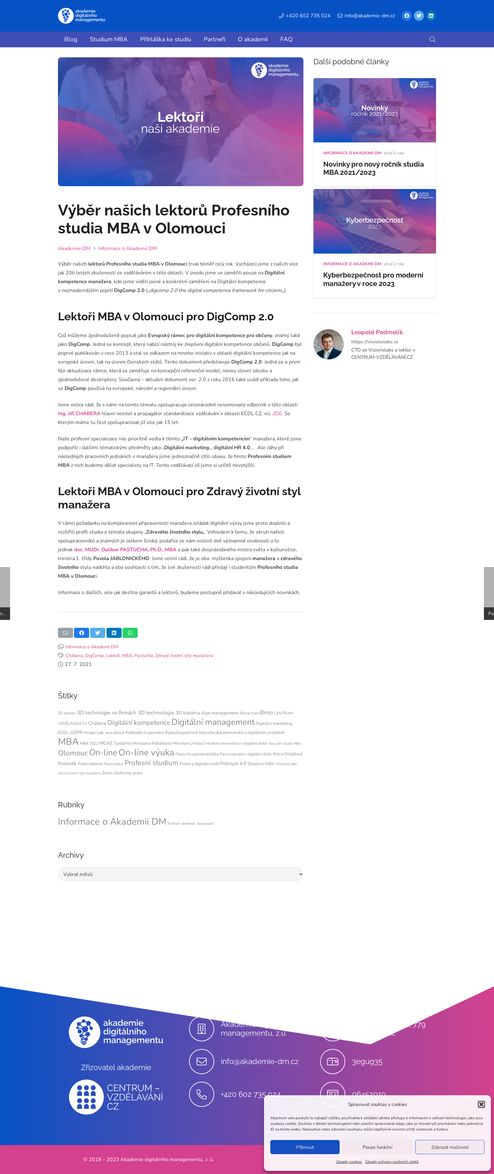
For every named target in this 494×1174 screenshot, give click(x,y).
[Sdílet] (81, 633)
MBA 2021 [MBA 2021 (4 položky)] (89, 743)
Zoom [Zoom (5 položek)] (107, 773)
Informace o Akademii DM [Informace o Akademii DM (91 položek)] (112, 821)
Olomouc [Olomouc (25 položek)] (73, 753)
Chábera (74, 655)
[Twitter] (419, 16)
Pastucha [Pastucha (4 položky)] (183, 754)
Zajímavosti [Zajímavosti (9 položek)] (205, 823)
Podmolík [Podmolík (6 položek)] (67, 763)
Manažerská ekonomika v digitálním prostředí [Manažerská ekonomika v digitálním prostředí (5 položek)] (241, 733)
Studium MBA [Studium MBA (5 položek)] (261, 764)
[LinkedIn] (431, 16)
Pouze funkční (377, 1147)
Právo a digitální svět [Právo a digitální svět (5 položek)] (199, 764)
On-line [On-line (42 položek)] (103, 752)
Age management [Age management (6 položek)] (219, 713)
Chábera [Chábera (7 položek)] (97, 723)
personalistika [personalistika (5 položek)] (205, 754)
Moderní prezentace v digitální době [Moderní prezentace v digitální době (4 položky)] (236, 743)
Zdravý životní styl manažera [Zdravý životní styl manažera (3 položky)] (79, 773)
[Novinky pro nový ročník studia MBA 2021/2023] (374, 82)
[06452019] (336, 1094)
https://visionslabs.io (374, 341)
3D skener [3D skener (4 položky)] (67, 713)
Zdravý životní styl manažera (184, 655)
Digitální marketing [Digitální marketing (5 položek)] (274, 723)
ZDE (277, 413)
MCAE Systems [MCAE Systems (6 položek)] (115, 743)
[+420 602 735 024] (205, 1094)
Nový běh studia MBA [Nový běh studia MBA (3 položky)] (284, 743)
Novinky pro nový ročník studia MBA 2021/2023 (373, 168)
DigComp (94, 655)
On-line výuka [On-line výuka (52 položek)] (146, 753)
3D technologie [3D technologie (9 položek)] (156, 712)
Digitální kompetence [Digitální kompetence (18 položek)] (138, 722)
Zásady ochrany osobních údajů (392, 1161)
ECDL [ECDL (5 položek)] (63, 733)
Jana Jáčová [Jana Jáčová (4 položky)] (114, 732)
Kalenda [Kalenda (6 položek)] (133, 732)
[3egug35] (336, 1061)
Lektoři (113, 655)
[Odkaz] (81, 16)
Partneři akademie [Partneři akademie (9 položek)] (181, 823)
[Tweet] (97, 633)
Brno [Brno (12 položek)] (266, 712)
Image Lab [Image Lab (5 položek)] (94, 733)
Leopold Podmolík (377, 332)
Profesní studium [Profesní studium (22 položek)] (151, 763)
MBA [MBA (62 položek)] (68, 741)
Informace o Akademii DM (92, 647)
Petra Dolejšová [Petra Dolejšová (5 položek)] (287, 754)
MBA (127, 655)
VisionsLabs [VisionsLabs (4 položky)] (286, 763)
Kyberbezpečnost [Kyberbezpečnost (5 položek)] (181, 733)
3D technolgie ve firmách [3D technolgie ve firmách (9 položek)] (106, 712)
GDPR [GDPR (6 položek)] (76, 732)
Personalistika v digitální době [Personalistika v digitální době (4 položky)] (246, 754)
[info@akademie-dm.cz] (205, 1061)
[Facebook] (407, 16)
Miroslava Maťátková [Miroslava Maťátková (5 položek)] (152, 743)
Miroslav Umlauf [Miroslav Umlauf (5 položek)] (188, 743)
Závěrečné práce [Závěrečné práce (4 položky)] (128, 773)
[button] (481, 1104)
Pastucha (143, 655)
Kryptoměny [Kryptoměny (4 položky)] (153, 732)
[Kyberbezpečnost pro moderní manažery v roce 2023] (374, 193)
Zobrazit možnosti (449, 1147)
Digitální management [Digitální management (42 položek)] (213, 722)
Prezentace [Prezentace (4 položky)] (113, 763)
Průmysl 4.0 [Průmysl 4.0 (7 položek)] (233, 763)
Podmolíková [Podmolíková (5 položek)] (90, 764)
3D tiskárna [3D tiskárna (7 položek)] (187, 713)
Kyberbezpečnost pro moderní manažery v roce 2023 (373, 279)
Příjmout (305, 1147)
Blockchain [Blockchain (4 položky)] (249, 713)
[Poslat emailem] (65, 633)
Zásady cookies (349, 1161)
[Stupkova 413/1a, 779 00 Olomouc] (336, 1028)
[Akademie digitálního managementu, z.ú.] (205, 1028)
